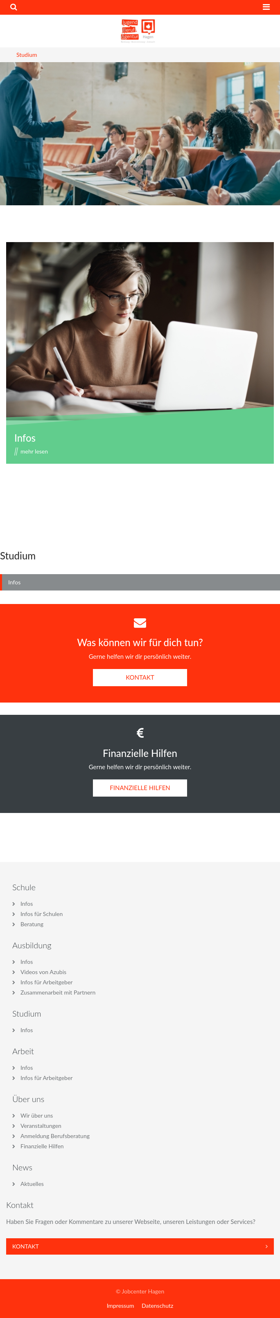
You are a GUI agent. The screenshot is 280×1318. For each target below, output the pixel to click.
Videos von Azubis (43, 971)
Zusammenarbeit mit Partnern (57, 992)
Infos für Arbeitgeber (46, 982)
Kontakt (140, 1246)
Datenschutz (157, 1305)
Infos (25, 438)
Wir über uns (36, 1115)
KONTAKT (140, 677)
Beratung (31, 924)
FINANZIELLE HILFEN (140, 787)
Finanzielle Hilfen (42, 1146)
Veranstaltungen (40, 1125)
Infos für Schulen (41, 913)
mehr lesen (34, 451)
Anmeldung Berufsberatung (55, 1135)
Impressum (120, 1305)
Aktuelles (32, 1183)
